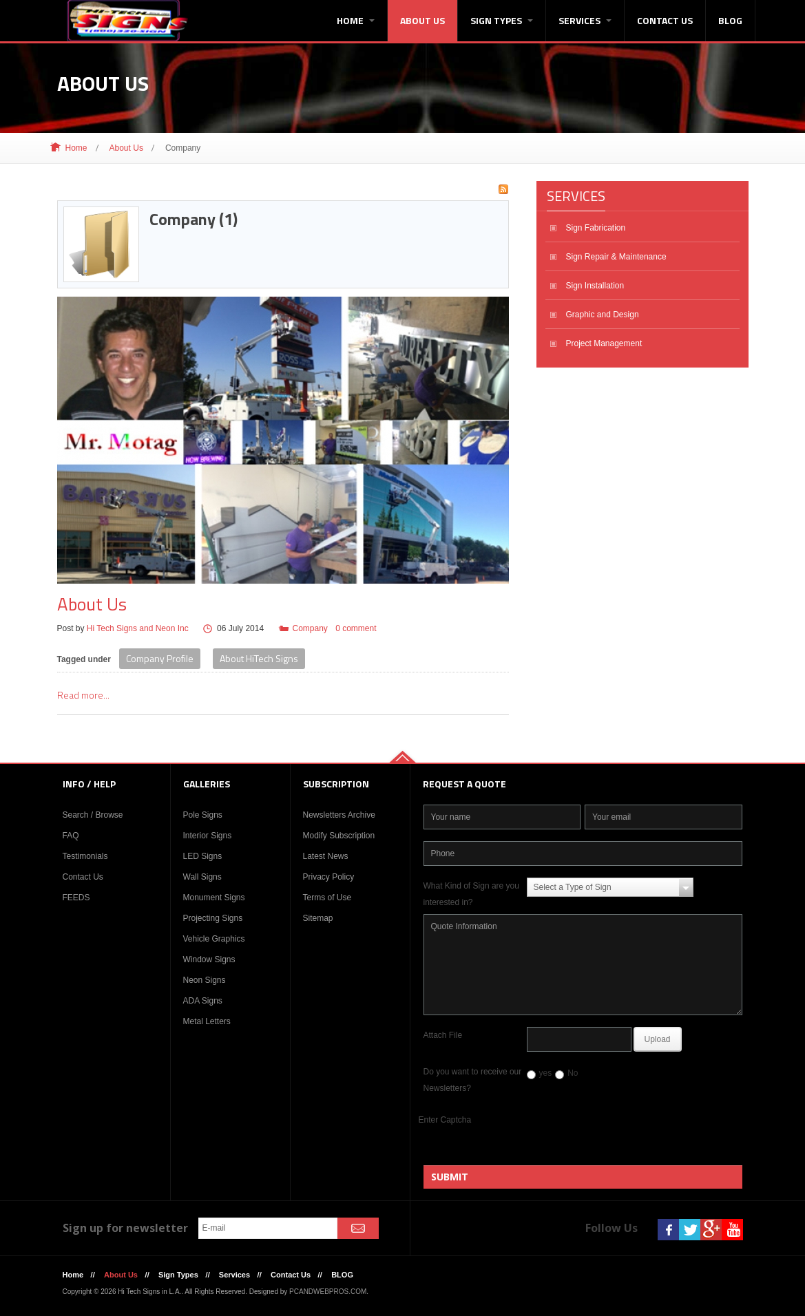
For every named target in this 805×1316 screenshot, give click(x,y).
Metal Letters (207, 1021)
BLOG (730, 20)
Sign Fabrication (596, 228)
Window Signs (209, 959)
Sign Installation (595, 285)
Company (309, 628)
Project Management (604, 343)
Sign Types (501, 20)
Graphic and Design (602, 314)
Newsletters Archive (339, 815)
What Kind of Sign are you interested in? (471, 894)
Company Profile (160, 658)
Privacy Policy (329, 877)
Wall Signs (202, 877)
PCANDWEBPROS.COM (327, 1291)
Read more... (83, 695)
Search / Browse (93, 815)
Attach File (443, 1035)
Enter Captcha (445, 1120)
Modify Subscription (339, 835)
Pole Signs (202, 815)
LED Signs (202, 856)
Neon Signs (204, 980)
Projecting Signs (213, 918)
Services (584, 20)
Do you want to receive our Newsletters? (473, 1080)
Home (356, 20)
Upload (658, 1039)
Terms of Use (327, 897)
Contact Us (665, 20)
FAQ (71, 835)
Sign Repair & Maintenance (616, 257)
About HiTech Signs (259, 658)
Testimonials (85, 856)
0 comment (355, 628)
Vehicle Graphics (214, 939)
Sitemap (318, 918)
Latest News (325, 856)
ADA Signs (202, 1001)
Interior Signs (207, 835)
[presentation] (626, 1138)
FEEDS (76, 897)
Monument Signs (214, 897)
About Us (422, 20)
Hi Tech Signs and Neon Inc (138, 628)
